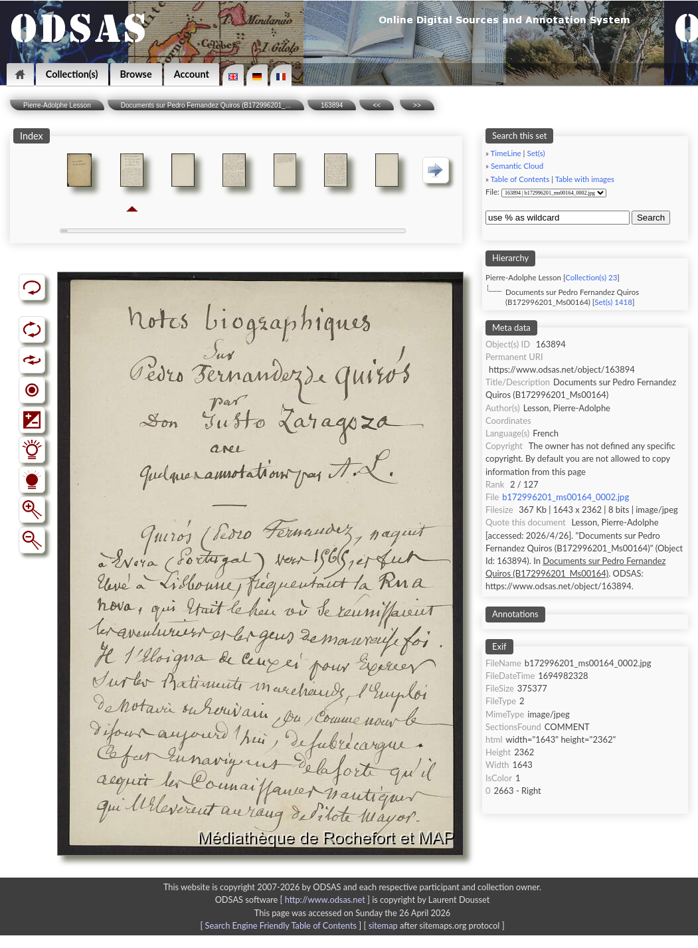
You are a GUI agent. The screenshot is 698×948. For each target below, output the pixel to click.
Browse (136, 74)
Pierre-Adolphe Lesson (57, 105)
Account (191, 74)
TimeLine (506, 153)
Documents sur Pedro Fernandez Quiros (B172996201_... (206, 105)
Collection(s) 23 (591, 277)
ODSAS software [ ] (294, 899)
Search (651, 218)
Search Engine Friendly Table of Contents (281, 925)
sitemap (383, 925)
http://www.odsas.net (325, 899)
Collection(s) (72, 74)
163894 (332, 105)
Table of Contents (520, 179)
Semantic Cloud (517, 165)
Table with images (584, 179)
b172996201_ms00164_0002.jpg (565, 497)
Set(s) (536, 153)
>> (417, 105)
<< (377, 105)
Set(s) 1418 (613, 302)
